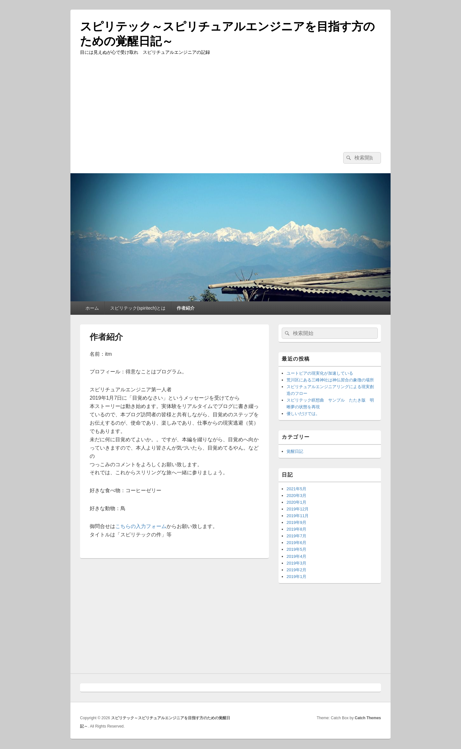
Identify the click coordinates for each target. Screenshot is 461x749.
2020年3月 (296, 495)
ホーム (92, 308)
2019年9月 (296, 522)
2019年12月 (298, 509)
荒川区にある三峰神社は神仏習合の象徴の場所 (330, 380)
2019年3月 (296, 563)
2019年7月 (296, 535)
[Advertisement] (230, 104)
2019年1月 (296, 576)
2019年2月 (296, 569)
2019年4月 (296, 556)
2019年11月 (298, 515)
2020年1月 (296, 502)
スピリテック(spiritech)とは (138, 308)
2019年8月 (296, 529)
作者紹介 (186, 308)
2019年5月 (296, 549)
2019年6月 (296, 542)
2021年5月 (296, 488)
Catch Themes (368, 718)
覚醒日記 (295, 451)
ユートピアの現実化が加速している (320, 373)
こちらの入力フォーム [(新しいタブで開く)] (140, 526)
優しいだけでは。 (303, 413)
